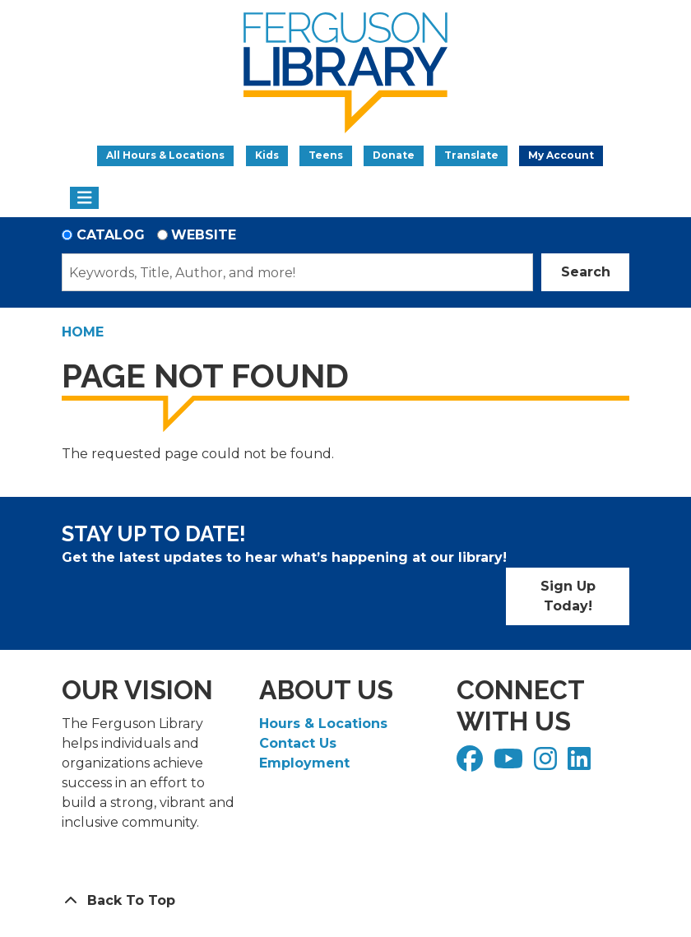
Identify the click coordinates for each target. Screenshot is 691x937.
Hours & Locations (323, 723)
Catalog (111, 235)
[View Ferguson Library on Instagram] (547, 764)
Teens (325, 155)
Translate (471, 155)
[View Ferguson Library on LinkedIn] (581, 764)
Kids (267, 155)
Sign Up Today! (568, 596)
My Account (561, 155)
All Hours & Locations (165, 155)
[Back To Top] (345, 900)
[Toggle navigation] (84, 198)
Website (203, 235)
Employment (304, 763)
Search (585, 272)
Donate (394, 155)
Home (83, 332)
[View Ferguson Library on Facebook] (472, 764)
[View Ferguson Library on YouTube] (510, 764)
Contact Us (297, 743)
